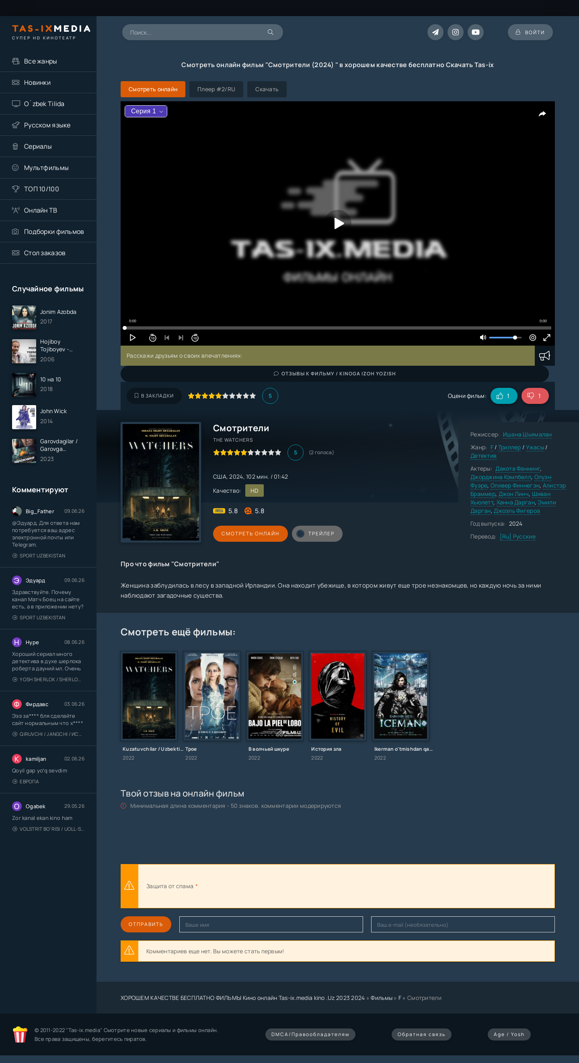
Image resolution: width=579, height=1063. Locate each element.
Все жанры (40, 61)
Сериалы (38, 146)
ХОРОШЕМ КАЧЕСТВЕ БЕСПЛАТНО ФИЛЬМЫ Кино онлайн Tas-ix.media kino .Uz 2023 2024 (243, 998)
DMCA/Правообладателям (310, 1034)
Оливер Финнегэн (515, 485)
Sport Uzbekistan (39, 555)
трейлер (315, 534)
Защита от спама (169, 886)
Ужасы (535, 447)
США (219, 476)
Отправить (146, 924)
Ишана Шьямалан (527, 434)
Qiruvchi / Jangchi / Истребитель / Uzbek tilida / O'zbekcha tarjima (48, 734)
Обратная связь (422, 1034)
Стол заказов (45, 252)
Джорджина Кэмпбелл (500, 477)
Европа (25, 781)
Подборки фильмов (54, 231)
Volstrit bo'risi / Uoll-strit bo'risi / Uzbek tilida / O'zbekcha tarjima (48, 828)
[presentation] (288, 886)
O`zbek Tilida (44, 103)
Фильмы (381, 998)
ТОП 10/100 (41, 188)
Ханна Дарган (516, 502)
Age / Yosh (509, 1034)
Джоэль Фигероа (517, 510)
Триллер (509, 447)
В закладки (154, 395)
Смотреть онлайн (250, 533)
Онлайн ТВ (40, 210)
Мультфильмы (46, 167)
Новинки (37, 82)
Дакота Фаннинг (517, 468)
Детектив (483, 455)
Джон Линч (514, 494)
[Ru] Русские (518, 536)
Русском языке (47, 125)
